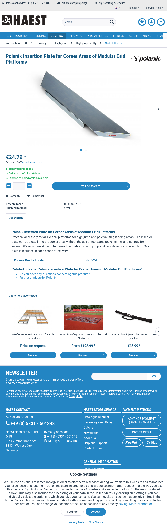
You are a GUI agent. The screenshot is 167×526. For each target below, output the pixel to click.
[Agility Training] (140, 36)
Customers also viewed (23, 295)
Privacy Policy (76, 396)
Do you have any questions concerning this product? (53, 274)
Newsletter (91, 433)
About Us (90, 438)
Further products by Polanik (36, 277)
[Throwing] (75, 36)
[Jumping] (57, 36)
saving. (124, 504)
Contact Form (93, 448)
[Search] (112, 22)
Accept (95, 511)
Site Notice (94, 522)
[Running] (39, 36)
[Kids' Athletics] (98, 36)
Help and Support (95, 443)
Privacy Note (74, 522)
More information (141, 504)
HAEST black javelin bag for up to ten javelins (134, 336)
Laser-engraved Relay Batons (98, 424)
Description (16, 217)
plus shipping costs (32, 162)
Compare (13, 195)
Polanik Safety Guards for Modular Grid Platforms (83, 336)
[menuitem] (89, 22)
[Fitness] (118, 36)
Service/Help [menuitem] (153, 7)
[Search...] (89, 22)
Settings (72, 511)
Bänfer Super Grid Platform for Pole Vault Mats (33, 336)
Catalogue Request (96, 417)
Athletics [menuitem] (132, 7)
